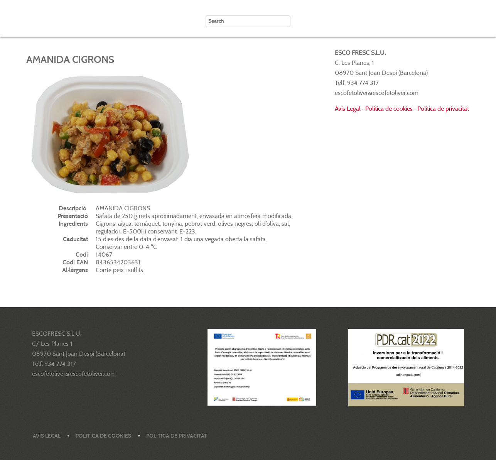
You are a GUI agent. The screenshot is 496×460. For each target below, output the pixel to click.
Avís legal (47, 436)
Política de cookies (389, 108)
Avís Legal (348, 108)
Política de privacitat (443, 108)
